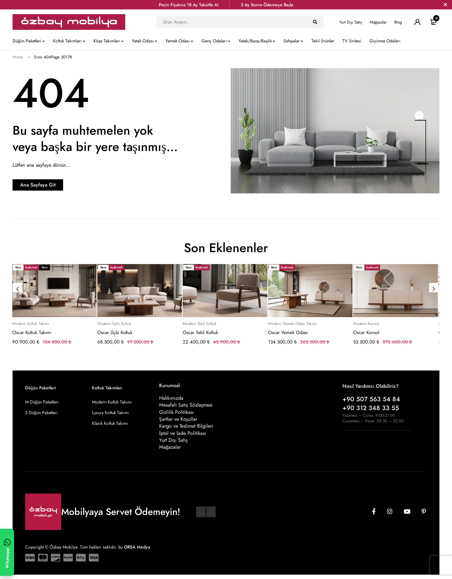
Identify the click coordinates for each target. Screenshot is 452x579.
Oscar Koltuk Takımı (31, 332)
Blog (398, 22)
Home (18, 57)
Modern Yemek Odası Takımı (292, 324)
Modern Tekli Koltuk (200, 324)
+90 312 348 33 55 (370, 408)
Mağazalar (378, 22)
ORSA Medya (137, 551)
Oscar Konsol (366, 332)
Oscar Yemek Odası (288, 332)
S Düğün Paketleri (41, 412)
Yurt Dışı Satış (350, 22)
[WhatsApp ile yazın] (7, 552)
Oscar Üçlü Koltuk (114, 332)
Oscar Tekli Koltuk (200, 332)
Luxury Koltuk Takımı (110, 412)
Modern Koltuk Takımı (30, 324)
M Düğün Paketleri (42, 402)
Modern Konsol (366, 324)
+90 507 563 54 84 (371, 399)
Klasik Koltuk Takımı (110, 423)
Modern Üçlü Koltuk (114, 324)
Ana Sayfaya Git (52, 184)
